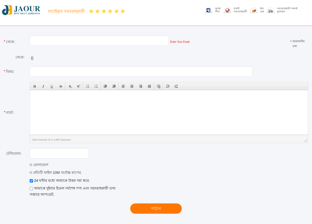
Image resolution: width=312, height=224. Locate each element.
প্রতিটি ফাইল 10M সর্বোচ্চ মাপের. (56, 172)
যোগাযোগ (39, 165)
